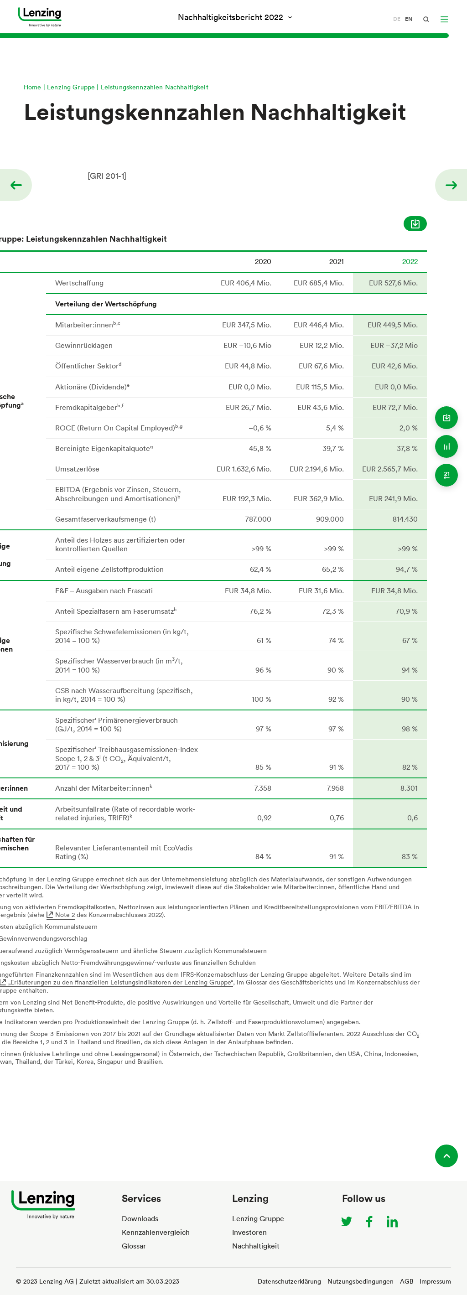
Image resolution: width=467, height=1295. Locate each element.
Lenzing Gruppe (71, 87)
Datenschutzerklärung (289, 1281)
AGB (406, 1281)
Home (33, 87)
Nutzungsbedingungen (360, 1281)
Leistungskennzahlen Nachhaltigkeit (154, 87)
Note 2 (65, 914)
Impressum (435, 1281)
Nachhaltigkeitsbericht (231, 16)
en (408, 19)
